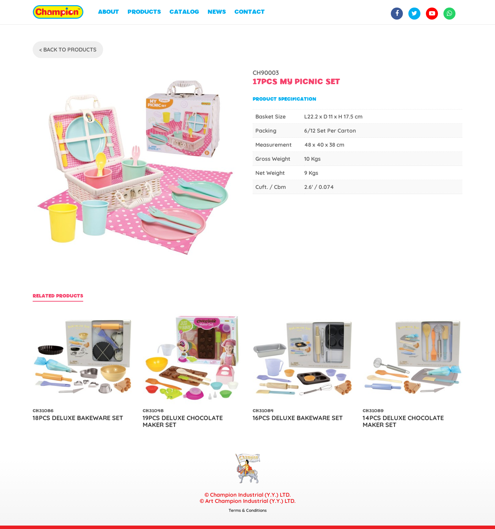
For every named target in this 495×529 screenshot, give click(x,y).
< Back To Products (68, 49)
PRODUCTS (144, 12)
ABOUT (108, 12)
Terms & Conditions (248, 510)
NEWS (217, 12)
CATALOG (184, 12)
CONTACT (249, 12)
